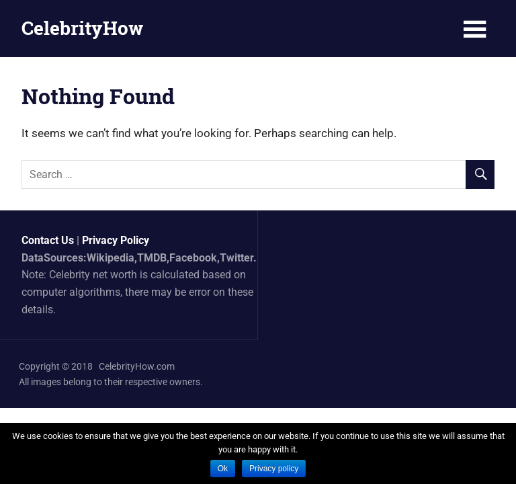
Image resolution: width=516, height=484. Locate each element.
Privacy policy (273, 468)
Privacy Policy (115, 240)
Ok (223, 468)
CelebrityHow (82, 27)
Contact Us (48, 240)
